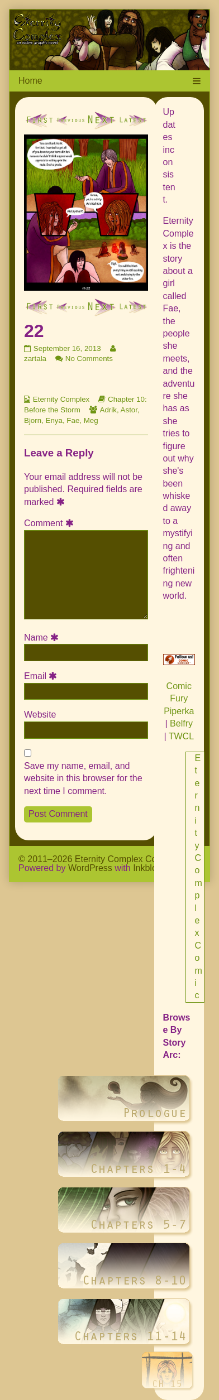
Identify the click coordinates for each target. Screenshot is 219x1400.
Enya (54, 420)
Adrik (108, 410)
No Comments (89, 358)
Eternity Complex (61, 399)
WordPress (90, 868)
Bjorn (32, 420)
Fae (72, 420)
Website (40, 714)
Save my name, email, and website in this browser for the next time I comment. (83, 778)
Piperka (179, 711)
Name (43, 637)
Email (42, 676)
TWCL (181, 736)
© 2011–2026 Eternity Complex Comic (94, 859)
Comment (50, 523)
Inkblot (146, 868)
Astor (129, 410)
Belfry (181, 723)
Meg (91, 420)
